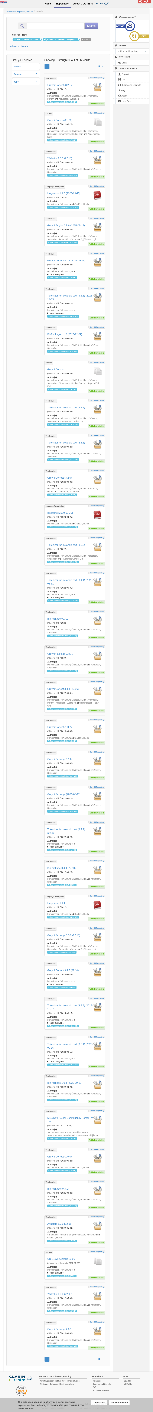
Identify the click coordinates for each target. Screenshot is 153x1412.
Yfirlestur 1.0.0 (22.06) (59, 1294)
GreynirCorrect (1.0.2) (59, 727)
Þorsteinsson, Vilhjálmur (58, 96)
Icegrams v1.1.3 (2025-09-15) (63, 193)
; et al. (74, 273)
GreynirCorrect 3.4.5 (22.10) (63, 970)
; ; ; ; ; (74, 273)
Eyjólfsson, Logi (88, 239)
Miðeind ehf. (53, 89)
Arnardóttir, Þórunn (67, 239)
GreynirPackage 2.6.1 (59, 1329)
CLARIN (127, 1381)
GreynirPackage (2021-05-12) (64, 794)
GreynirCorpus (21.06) (59, 120)
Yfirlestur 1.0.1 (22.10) (59, 158)
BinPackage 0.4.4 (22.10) (61, 868)
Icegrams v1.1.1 (56, 903)
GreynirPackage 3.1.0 (59, 759)
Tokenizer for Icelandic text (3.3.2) (66, 407)
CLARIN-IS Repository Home (19, 11)
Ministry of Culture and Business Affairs (57, 1384)
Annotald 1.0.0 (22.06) (59, 1223)
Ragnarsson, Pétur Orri (72, 421)
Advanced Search (19, 46)
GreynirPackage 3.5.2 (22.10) (63, 935)
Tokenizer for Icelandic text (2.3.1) (66, 442)
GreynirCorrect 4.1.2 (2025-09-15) (66, 260)
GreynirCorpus (55, 369)
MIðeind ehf (53, 1125)
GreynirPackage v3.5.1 (60, 653)
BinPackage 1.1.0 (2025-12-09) (64, 334)
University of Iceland (57, 1263)
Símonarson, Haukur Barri (71, 134)
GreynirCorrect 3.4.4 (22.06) (63, 689)
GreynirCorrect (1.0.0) (59, 1156)
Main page (96, 1381)
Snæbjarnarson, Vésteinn (59, 1135)
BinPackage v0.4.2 (57, 618)
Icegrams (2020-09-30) (60, 512)
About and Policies (100, 1390)
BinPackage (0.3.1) (58, 1188)
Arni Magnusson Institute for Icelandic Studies (60, 1381)
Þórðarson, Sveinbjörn (69, 99)
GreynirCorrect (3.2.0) (59, 477)
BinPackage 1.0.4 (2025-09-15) (64, 1082)
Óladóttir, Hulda (78, 96)
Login (144, 1)
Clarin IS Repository (97, 78)
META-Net (128, 1384)
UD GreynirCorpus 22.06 (61, 1259)
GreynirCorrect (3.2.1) (59, 85)
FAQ (94, 1387)
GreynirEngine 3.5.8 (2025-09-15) (66, 225)
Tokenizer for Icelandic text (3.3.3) (66, 545)
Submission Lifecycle (101, 1384)
